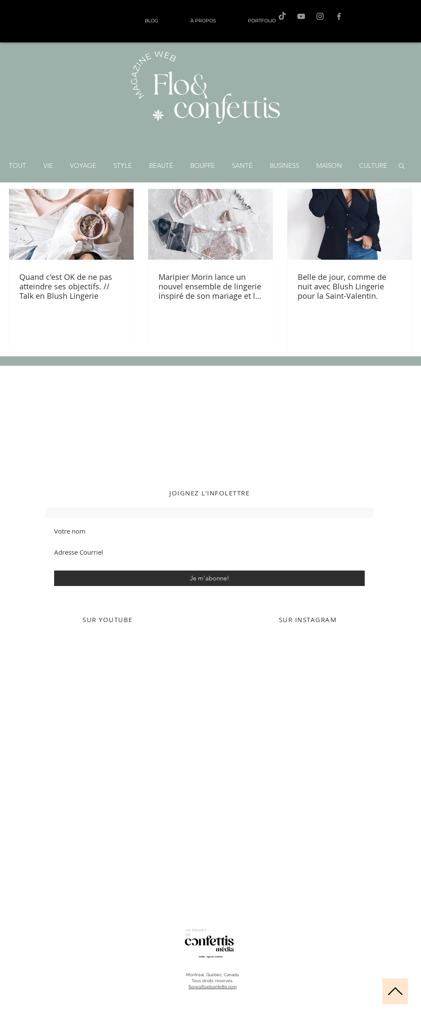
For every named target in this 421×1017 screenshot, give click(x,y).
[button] (401, 166)
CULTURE (373, 165)
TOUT (17, 165)
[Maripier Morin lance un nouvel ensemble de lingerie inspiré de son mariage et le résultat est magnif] (210, 224)
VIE (48, 165)
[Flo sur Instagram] (320, 16)
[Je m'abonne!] (209, 578)
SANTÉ (242, 165)
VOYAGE (83, 165)
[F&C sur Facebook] (339, 16)
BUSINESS (284, 165)
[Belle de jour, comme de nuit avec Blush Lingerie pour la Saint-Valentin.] (349, 224)
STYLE (122, 165)
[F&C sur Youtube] (301, 16)
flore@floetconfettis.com (213, 986)
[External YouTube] (107, 716)
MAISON (329, 165)
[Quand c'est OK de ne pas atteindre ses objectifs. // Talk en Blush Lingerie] (71, 224)
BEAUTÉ (161, 165)
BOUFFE (202, 165)
